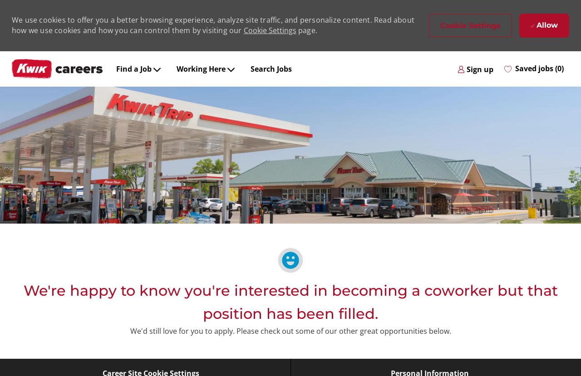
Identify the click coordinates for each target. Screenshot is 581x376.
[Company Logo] (57, 69)
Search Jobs (271, 69)
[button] (470, 25)
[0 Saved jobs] (534, 69)
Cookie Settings (270, 30)
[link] (475, 69)
